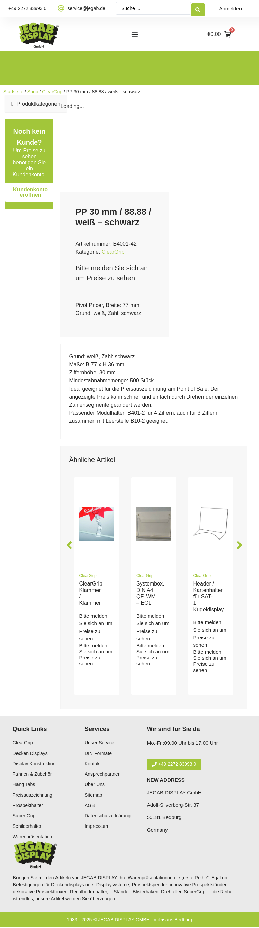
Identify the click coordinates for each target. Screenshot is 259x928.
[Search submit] (198, 8)
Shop (32, 91)
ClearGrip (52, 91)
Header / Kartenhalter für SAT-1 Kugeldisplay (208, 596)
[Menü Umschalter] (134, 34)
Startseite (13, 91)
